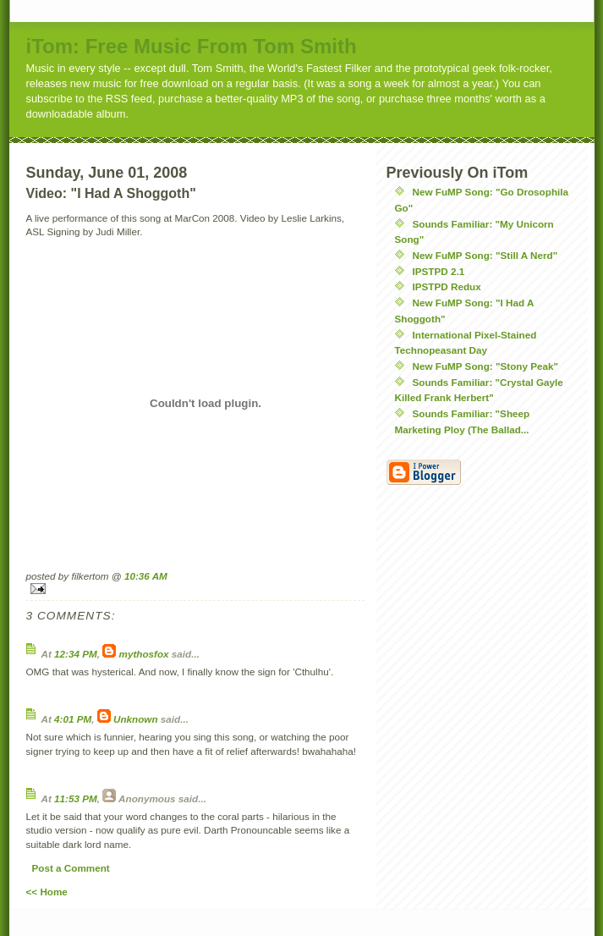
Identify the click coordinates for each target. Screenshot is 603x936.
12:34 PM (75, 653)
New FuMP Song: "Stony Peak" (486, 366)
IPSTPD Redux (447, 286)
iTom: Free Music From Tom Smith (191, 46)
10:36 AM (145, 575)
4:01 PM (72, 718)
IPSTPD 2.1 (439, 271)
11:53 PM (75, 798)
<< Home (47, 891)
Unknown (135, 718)
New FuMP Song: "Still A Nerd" (485, 255)
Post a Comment (71, 867)
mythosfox (144, 653)
